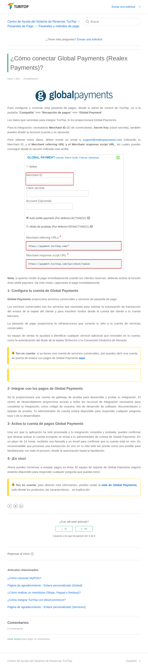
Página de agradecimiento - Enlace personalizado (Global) (44, 585)
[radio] (64, 529)
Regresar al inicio (20, 553)
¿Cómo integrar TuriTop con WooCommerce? (36, 599)
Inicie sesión (14, 639)
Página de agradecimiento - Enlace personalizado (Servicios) (46, 607)
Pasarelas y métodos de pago (59, 26)
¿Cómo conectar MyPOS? (24, 578)
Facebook (9, 506)
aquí (82, 358)
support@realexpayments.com (102, 139)
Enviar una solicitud (123, 6)
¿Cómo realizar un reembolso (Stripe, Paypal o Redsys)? (44, 592)
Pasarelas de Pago (20, 26)
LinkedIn (21, 506)
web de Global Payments (119, 485)
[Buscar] (112, 21)
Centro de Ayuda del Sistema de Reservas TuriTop (41, 21)
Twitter (15, 506)
